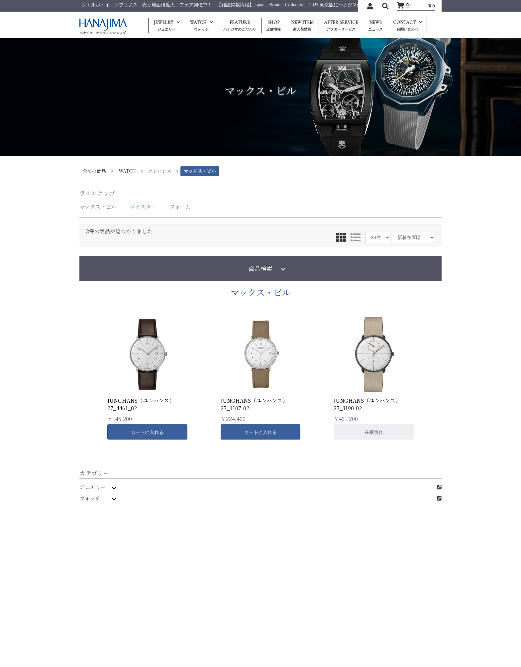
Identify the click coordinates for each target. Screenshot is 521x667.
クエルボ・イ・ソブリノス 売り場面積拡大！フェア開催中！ (243, 4)
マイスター (143, 206)
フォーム (179, 206)
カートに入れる (147, 432)
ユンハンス (159, 171)
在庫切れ (374, 432)
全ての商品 (94, 171)
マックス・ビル (200, 171)
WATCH (127, 171)
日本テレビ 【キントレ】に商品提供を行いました (120, 4)
